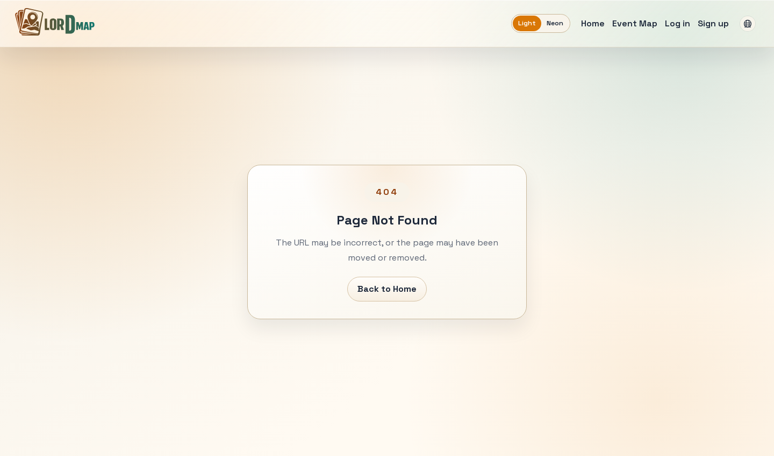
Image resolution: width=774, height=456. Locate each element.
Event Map (634, 23)
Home (593, 23)
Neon (555, 23)
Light (527, 23)
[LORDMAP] (55, 22)
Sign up (713, 23)
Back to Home (387, 288)
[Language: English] (747, 23)
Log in (677, 23)
